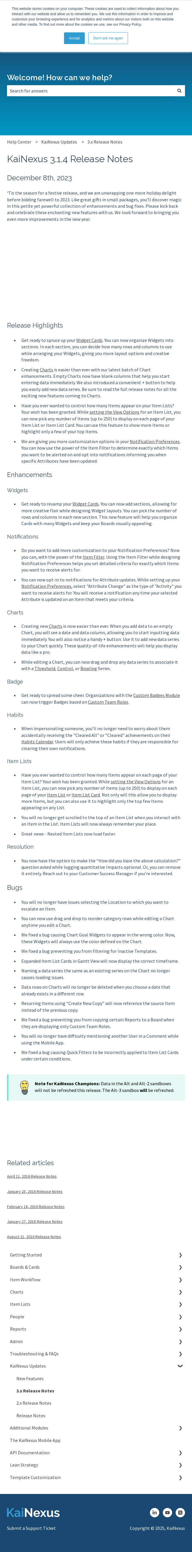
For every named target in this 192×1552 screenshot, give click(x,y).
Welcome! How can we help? (59, 77)
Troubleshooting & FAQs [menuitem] (34, 1354)
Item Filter (93, 557)
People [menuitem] (17, 1316)
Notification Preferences (155, 441)
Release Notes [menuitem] (30, 1415)
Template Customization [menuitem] (35, 1477)
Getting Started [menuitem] (26, 1255)
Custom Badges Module (156, 695)
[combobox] (90, 90)
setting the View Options (114, 412)
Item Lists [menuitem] (20, 1304)
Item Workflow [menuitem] (25, 1279)
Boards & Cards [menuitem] (25, 1267)
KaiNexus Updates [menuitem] (28, 1366)
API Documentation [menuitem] (30, 1452)
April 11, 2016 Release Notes (32, 1176)
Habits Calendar (37, 741)
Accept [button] (74, 38)
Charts (46, 370)
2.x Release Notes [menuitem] (33, 1403)
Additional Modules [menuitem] (29, 1428)
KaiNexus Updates (59, 142)
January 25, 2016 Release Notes (35, 1191)
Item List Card (86, 795)
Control (65, 668)
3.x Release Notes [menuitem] (35, 1391)
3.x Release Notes (104, 142)
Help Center (19, 142)
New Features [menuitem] (30, 1378)
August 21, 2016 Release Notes (34, 1236)
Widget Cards (89, 340)
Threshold (44, 668)
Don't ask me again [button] (108, 38)
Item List (56, 795)
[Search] (179, 90)
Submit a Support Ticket (31, 1528)
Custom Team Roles (108, 702)
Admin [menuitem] (16, 1341)
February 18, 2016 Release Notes (36, 1206)
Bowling (88, 668)
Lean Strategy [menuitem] (24, 1465)
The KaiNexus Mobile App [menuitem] (35, 1440)
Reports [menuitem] (18, 1329)
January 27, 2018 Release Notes (35, 1221)
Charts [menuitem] (16, 1292)
